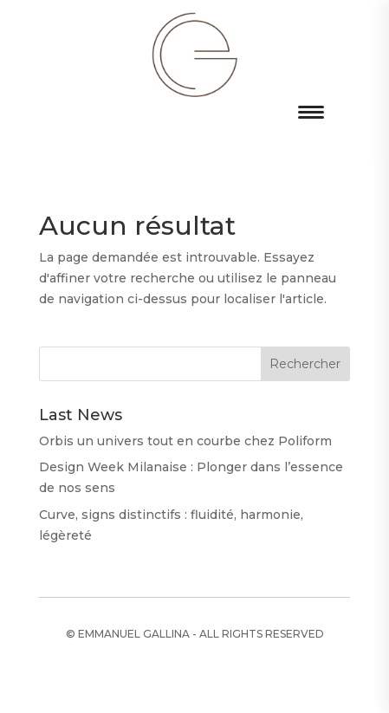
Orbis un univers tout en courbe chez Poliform (185, 441)
